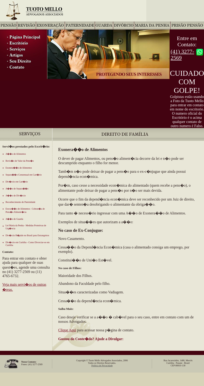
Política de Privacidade (102, 365)
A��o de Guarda (14, 219)
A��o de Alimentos (16, 154)
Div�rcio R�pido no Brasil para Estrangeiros (27, 235)
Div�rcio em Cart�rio (17, 181)
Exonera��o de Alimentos (19, 167)
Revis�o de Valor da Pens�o (20, 161)
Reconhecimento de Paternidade (20, 202)
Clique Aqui (67, 330)
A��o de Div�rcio (16, 195)
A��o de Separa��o (17, 188)
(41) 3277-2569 (182, 54)
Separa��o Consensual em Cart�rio (24, 174)
